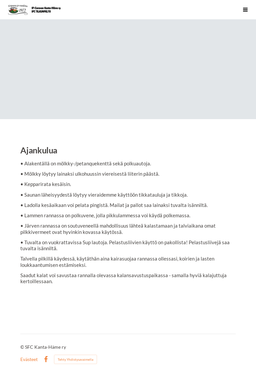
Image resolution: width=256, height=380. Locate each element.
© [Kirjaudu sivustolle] (22, 347)
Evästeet (29, 359)
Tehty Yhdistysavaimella (75, 359)
